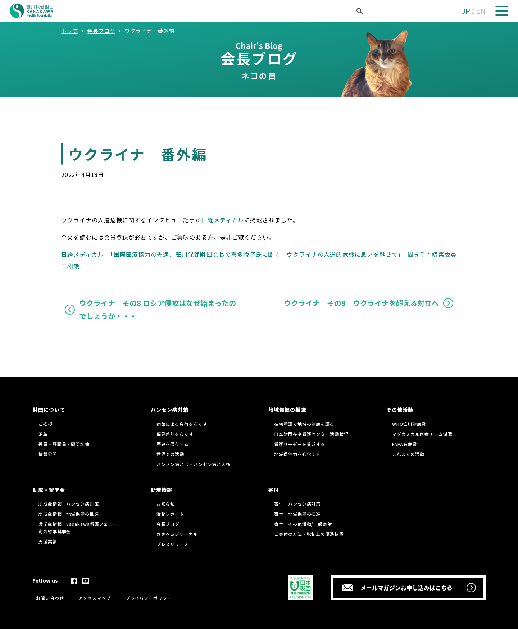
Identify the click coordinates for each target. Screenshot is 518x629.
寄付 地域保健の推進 (297, 514)
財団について (49, 409)
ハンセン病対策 (169, 409)
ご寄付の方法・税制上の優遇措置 (309, 534)
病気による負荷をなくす (182, 424)
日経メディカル (222, 219)
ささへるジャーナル (177, 534)
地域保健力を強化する (297, 454)
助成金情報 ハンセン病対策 (68, 504)
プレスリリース (172, 544)
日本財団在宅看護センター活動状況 (311, 434)
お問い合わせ (50, 598)
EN (481, 10)
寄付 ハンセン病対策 (297, 504)
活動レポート (170, 514)
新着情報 (161, 489)
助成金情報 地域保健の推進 (68, 514)
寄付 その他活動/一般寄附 (303, 524)
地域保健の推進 (287, 409)
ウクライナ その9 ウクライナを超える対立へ (361, 303)
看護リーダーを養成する (299, 444)
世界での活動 (170, 454)
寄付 (273, 489)
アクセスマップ (94, 598)
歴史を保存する (172, 444)
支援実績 (47, 541)
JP (466, 10)
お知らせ (165, 504)
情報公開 (47, 454)
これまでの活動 (408, 454)
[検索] (351, 11)
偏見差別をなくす (175, 434)
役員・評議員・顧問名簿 (64, 444)
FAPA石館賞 (404, 444)
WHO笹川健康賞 (409, 424)
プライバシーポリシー (149, 598)
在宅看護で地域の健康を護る (304, 424)
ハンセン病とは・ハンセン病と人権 (193, 464)
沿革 (43, 434)
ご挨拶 (45, 424)
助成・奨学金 (49, 489)
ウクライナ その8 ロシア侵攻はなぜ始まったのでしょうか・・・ (157, 309)
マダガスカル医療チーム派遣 (422, 434)
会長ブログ (168, 524)
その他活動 (399, 409)
